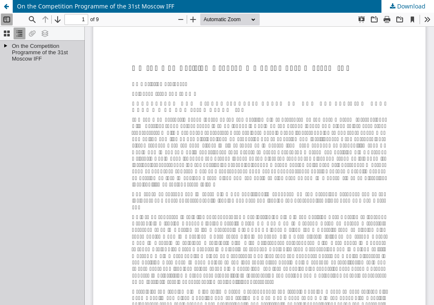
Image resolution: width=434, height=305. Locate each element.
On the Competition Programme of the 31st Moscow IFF (95, 6)
